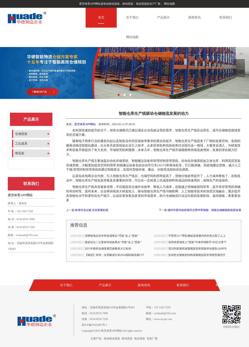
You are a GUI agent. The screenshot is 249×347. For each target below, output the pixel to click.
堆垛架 (19, 153)
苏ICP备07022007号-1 (94, 324)
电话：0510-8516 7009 (95, 313)
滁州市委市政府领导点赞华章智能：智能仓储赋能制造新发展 (204, 210)
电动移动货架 (112, 338)
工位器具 (21, 143)
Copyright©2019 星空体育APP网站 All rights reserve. (112, 330)
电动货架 (139, 338)
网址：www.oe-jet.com (159, 319)
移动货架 (127, 338)
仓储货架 (21, 133)
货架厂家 (152, 338)
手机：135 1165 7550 (158, 307)
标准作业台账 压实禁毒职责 (92, 210)
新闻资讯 (194, 17)
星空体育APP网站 (85, 124)
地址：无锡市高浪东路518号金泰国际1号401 (108, 307)
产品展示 (163, 17)
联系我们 (225, 17)
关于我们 (132, 17)
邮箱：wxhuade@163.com (161, 313)
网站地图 (169, 3)
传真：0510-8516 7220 (95, 319)
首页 (101, 17)
